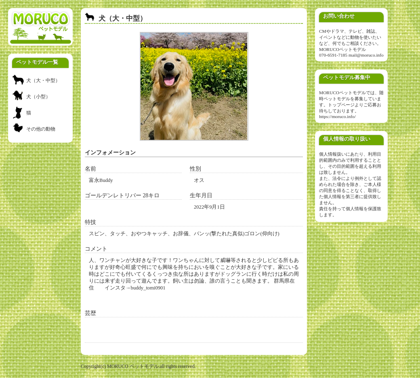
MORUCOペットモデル (342, 49)
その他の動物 (40, 129)
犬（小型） (38, 96)
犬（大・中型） (43, 80)
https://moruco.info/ (337, 116)
